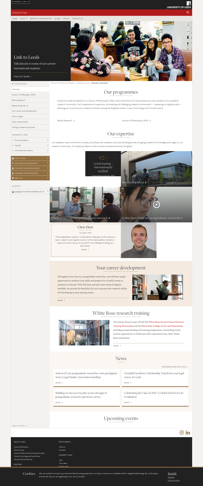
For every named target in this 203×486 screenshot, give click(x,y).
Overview (16, 89)
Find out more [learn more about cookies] (174, 480)
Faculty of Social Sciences (62, 83)
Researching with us (20, 105)
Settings (171, 477)
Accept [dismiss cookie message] (172, 473)
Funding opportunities (25, 173)
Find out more (101, 51)
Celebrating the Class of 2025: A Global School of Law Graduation (154, 395)
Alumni (57, 18)
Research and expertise (41, 18)
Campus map (63, 466)
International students (22, 150)
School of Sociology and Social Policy (27, 456)
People (66, 18)
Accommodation (20, 140)
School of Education (21, 447)
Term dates (63, 463)
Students (62, 450)
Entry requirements (20, 121)
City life (16, 145)
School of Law (19, 12)
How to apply (17, 116)
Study (22, 18)
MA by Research (18, 100)
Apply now (19, 158)
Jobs (60, 460)
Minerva (62, 447)
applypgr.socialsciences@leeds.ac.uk (28, 191)
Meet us (17, 178)
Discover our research (25, 163)
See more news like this (174, 366)
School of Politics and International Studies (29, 453)
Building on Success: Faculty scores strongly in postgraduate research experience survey (81, 395)
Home (14, 18)
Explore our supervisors (26, 168)
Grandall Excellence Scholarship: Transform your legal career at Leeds (154, 375)
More (156, 169)
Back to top (18, 425)
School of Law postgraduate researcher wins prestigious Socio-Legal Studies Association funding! (86, 375)
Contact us (77, 18)
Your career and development (24, 110)
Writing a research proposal (23, 127)
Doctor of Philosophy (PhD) (24, 94)
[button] (188, 12)
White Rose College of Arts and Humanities (162, 325)
